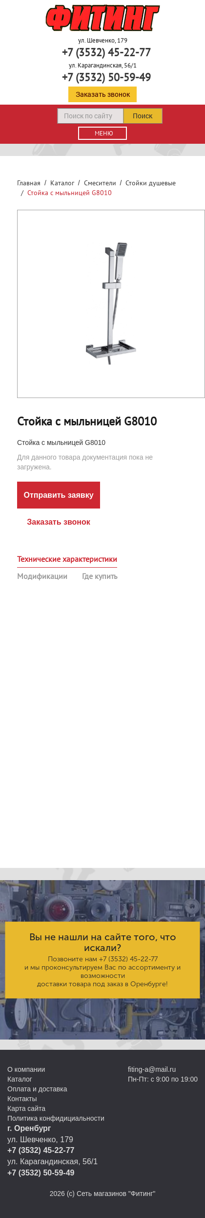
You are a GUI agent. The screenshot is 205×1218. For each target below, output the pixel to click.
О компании (26, 1069)
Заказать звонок (103, 94)
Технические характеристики (67, 559)
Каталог (62, 182)
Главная (29, 182)
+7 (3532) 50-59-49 (106, 77)
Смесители (100, 182)
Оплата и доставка (37, 1089)
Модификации (42, 576)
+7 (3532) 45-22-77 (106, 52)
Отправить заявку (58, 495)
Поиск (142, 115)
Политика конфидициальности (55, 1118)
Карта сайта (26, 1108)
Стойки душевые (150, 182)
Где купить (99, 576)
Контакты (22, 1099)
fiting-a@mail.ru (152, 1069)
